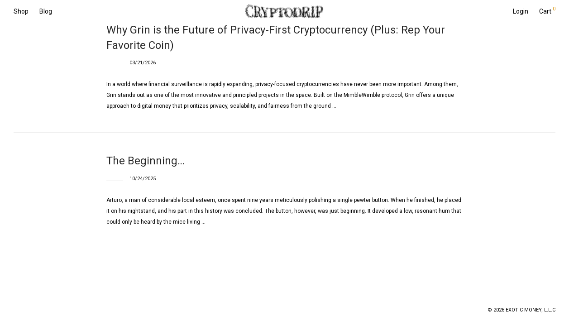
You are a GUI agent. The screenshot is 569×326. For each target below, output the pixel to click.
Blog (45, 11)
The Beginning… (145, 160)
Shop (21, 11)
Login (520, 11)
